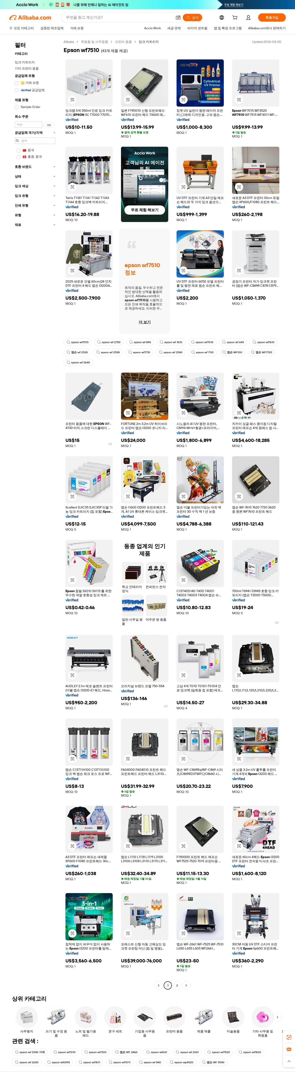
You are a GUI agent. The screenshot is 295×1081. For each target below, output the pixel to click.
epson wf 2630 (26, 1062)
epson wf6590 (58, 1062)
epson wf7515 (77, 342)
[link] (289, 1037)
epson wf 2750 (109, 342)
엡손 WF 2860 (126, 1052)
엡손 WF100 (232, 352)
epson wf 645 (233, 342)
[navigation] (35, 514)
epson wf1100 (95, 1052)
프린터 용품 (123, 42)
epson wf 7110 (202, 352)
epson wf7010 (202, 342)
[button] (178, 17)
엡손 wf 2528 (77, 352)
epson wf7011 (119, 1062)
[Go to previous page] (158, 985)
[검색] (192, 17)
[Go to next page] (186, 985)
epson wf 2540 (171, 352)
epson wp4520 (181, 1062)
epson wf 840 (150, 1062)
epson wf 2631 (187, 1052)
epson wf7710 (139, 352)
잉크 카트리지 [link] (149, 42)
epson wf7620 (250, 1052)
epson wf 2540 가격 (30, 1052)
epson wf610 (156, 1052)
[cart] (235, 18)
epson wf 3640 (78, 362)
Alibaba (69, 42)
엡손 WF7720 (261, 352)
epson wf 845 (140, 342)
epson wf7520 (218, 1052)
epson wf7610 (263, 342)
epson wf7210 (64, 1052)
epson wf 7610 (171, 342)
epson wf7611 (89, 1062)
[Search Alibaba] (119, 17)
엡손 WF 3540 (213, 1062)
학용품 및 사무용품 (94, 42)
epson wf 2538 (108, 352)
